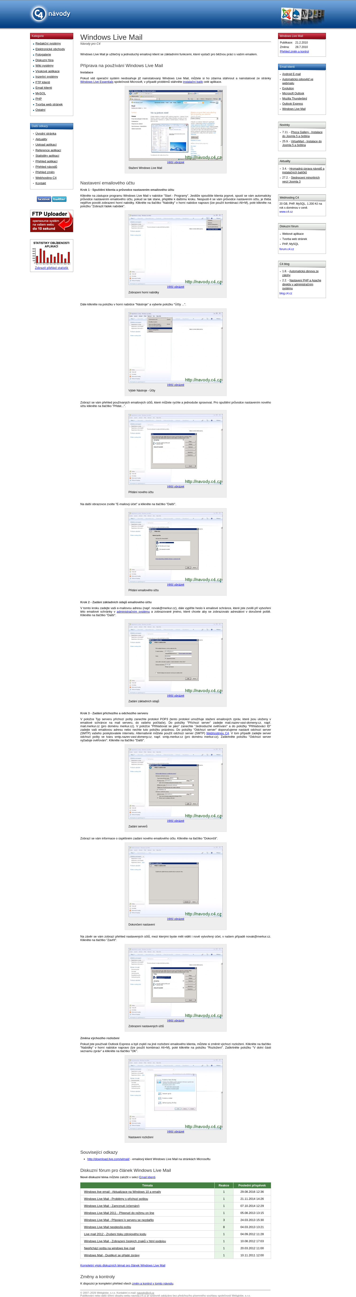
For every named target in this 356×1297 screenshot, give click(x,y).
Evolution (288, 88)
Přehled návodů (46, 166)
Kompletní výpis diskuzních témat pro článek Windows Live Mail (122, 1265)
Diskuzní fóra (44, 60)
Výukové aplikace (47, 71)
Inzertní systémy (46, 76)
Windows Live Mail (291, 36)
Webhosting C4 (289, 197)
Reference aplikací (48, 150)
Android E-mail (291, 74)
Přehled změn (44, 172)
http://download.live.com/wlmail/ (108, 1159)
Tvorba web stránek (49, 104)
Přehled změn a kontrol (294, 51)
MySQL (40, 93)
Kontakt (40, 183)
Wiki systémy (44, 65)
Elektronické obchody (50, 49)
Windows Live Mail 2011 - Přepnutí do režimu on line (119, 1213)
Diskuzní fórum (289, 226)
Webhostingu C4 (217, 733)
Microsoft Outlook (293, 93)
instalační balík (193, 82)
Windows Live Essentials (96, 82)
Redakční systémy (48, 43)
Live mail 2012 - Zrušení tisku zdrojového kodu (115, 1234)
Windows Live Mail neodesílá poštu (107, 1227)
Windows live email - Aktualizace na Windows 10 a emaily (122, 1191)
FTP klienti (42, 82)
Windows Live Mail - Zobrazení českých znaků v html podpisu (125, 1241)
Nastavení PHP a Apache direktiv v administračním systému (301, 284)
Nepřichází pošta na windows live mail (109, 1248)
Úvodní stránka (45, 133)
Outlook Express (292, 103)
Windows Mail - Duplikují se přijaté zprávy (111, 1255)
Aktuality (285, 161)
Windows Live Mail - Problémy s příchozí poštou (116, 1199)
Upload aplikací (46, 144)
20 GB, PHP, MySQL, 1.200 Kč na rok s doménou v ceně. (300, 207)
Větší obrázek (175, 162)
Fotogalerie (43, 54)
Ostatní (40, 110)
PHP (38, 98)
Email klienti (147, 1177)
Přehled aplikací (46, 161)
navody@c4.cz (145, 1292)
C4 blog (284, 264)
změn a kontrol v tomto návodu (152, 1283)
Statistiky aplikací (47, 155)
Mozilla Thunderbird (294, 98)
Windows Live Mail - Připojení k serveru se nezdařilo (119, 1220)
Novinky (285, 125)
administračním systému (133, 611)
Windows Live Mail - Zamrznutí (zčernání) (111, 1206)
